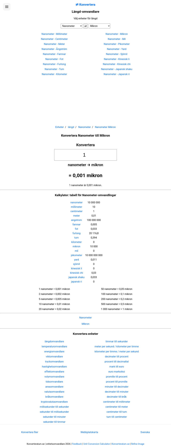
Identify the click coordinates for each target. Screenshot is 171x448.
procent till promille (116, 381)
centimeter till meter (117, 406)
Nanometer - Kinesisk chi (117, 64)
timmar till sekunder (117, 341)
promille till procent (116, 376)
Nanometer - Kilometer (54, 74)
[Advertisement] (85, 99)
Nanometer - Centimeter (54, 39)
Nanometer (85, 317)
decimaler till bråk (117, 396)
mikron (76, 246)
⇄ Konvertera (85, 4)
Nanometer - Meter (54, 44)
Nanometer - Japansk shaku (116, 69)
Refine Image (137, 444)
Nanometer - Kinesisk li (117, 59)
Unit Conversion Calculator (96, 444)
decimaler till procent (116, 356)
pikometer (76, 255)
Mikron (85, 323)
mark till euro (116, 366)
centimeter (76, 211)
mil (76, 250)
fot (76, 228)
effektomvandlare (54, 371)
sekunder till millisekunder (54, 411)
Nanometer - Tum (54, 69)
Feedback (77, 444)
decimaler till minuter (116, 391)
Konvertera (85, 145)
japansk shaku (77, 277)
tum (76, 237)
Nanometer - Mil (117, 39)
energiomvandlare (54, 351)
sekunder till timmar (54, 421)
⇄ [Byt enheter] (86, 26)
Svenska (145, 432)
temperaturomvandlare (54, 346)
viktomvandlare (54, 356)
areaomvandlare (54, 386)
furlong (76, 233)
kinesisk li (76, 268)
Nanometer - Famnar (54, 54)
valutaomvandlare (54, 391)
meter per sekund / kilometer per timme (117, 346)
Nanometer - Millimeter (54, 34)
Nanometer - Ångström (54, 49)
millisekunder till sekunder (54, 406)
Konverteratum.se (121, 444)
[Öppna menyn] (6, 7)
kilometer (76, 242)
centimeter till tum (116, 411)
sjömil (76, 264)
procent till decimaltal (117, 361)
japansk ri (76, 281)
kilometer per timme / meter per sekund (117, 351)
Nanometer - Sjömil (116, 54)
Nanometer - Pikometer (117, 44)
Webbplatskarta (89, 432)
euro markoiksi (116, 371)
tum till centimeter (116, 416)
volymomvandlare (54, 376)
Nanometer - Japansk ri (117, 74)
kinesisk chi (76, 272)
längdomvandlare (54, 341)
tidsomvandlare (54, 381)
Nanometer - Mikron (117, 34)
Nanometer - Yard (116, 49)
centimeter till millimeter (116, 401)
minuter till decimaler (116, 386)
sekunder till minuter (54, 416)
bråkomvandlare (54, 396)
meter (76, 215)
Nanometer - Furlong (54, 64)
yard (76, 259)
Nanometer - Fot (54, 59)
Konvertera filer (29, 432)
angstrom (76, 220)
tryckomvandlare (54, 361)
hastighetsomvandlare (54, 366)
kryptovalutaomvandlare (54, 401)
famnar (76, 224)
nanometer (76, 202)
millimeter (76, 206)
